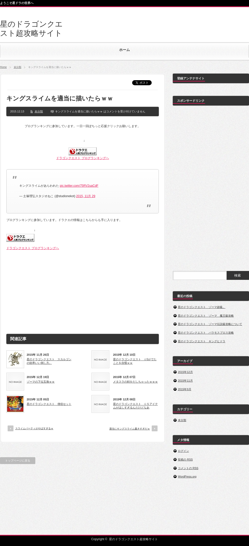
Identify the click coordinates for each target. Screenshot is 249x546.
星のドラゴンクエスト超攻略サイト (133, 539)
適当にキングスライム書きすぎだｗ (129, 428)
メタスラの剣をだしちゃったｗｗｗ (135, 381)
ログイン (183, 450)
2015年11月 (185, 380)
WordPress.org (187, 476)
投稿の (185, 459)
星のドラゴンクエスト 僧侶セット (49, 403)
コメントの (188, 468)
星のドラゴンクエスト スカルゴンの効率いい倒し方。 (49, 361)
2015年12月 (185, 371)
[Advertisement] (82, 290)
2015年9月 (184, 389)
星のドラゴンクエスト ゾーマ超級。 (201, 307)
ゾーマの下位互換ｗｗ (41, 381)
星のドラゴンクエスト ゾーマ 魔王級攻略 (206, 315)
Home (3, 67)
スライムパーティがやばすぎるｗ (34, 428)
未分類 (17, 67)
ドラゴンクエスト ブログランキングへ (82, 158)
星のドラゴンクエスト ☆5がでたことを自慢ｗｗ (135, 361)
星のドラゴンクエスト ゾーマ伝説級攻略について (210, 324)
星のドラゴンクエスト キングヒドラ (201, 341)
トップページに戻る (17, 460)
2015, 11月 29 (85, 196)
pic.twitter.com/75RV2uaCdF (79, 185)
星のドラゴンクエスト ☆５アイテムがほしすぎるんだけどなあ (135, 405)
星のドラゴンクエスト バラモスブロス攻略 (206, 332)
